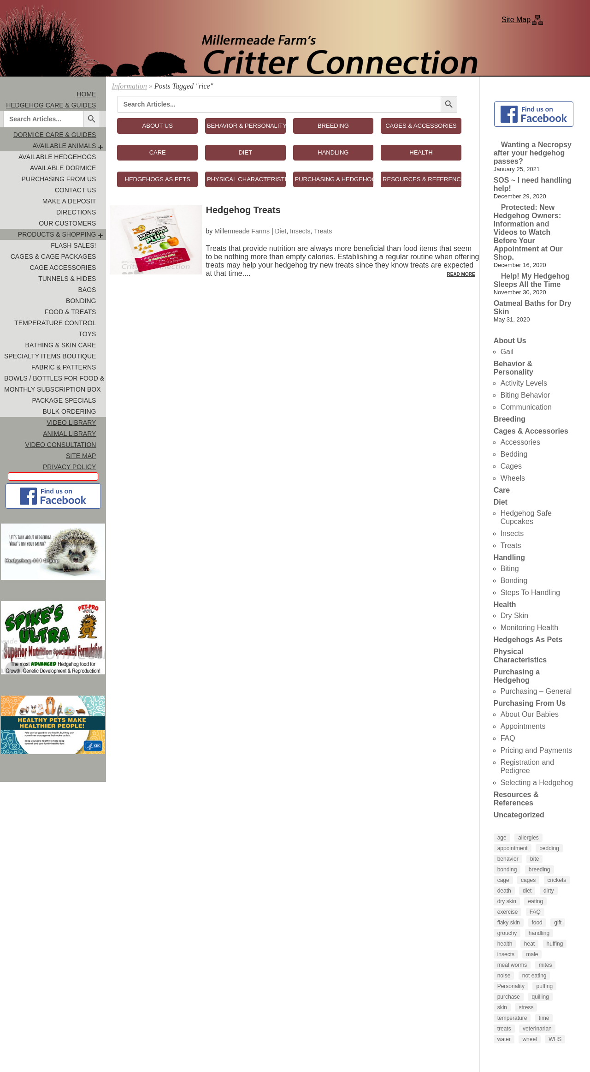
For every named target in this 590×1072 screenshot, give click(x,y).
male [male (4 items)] (532, 954)
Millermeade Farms (242, 231)
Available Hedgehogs (57, 157)
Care (502, 490)
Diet (280, 231)
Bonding (81, 300)
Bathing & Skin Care (60, 345)
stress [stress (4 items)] (526, 1007)
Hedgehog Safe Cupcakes (526, 517)
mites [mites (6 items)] (545, 965)
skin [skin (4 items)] (502, 1007)
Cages (511, 466)
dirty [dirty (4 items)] (548, 890)
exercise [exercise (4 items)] (507, 912)
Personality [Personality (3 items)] (511, 986)
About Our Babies (530, 714)
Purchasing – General (536, 691)
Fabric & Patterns (63, 367)
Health (505, 604)
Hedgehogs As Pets (528, 639)
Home (86, 94)
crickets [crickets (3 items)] (557, 880)
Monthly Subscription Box (52, 389)
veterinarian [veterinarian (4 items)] (537, 1028)
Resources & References (516, 799)
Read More (461, 274)
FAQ (508, 738)
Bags (87, 289)
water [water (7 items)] (504, 1039)
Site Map (516, 20)
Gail (507, 352)
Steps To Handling (530, 592)
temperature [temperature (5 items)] (512, 1018)
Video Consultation (60, 444)
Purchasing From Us (59, 179)
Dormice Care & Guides (54, 134)
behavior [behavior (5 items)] (508, 859)
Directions (76, 212)
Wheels (513, 478)
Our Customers (67, 223)
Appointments (523, 726)
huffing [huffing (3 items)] (555, 944)
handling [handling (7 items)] (539, 933)
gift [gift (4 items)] (557, 922)
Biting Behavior (525, 395)
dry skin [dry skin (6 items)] (506, 901)
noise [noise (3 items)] (504, 975)
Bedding (514, 454)
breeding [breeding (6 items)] (539, 869)
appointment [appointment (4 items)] (512, 848)
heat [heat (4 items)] (529, 944)
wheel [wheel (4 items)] (529, 1039)
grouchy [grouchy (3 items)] (507, 933)
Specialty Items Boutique (50, 356)
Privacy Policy (69, 466)
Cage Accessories (63, 267)
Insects (300, 231)
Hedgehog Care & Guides (51, 105)
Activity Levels (524, 383)
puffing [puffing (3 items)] (544, 986)
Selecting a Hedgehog (537, 782)
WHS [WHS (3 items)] (555, 1039)
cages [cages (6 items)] (528, 880)
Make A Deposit (69, 201)
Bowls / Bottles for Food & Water (55, 378)
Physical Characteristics (520, 656)
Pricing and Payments (536, 750)
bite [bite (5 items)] (534, 859)
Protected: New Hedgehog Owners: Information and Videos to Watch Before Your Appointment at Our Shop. (528, 232)
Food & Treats (70, 312)
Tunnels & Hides (67, 278)
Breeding (509, 419)
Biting (510, 568)
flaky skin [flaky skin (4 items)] (508, 922)
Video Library (71, 422)
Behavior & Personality (513, 368)
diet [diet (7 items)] (527, 890)
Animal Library (69, 433)
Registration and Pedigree (528, 766)
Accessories (520, 442)
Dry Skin (514, 615)
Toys (87, 334)
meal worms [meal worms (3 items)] (512, 965)
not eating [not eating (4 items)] (534, 975)
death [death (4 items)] (504, 890)
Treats (323, 231)
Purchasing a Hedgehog (517, 676)
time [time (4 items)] (544, 1018)
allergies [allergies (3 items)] (528, 837)
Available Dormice (63, 168)
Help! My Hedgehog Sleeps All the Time (532, 280)
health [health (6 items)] (505, 944)
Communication (526, 407)
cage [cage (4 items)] (503, 880)
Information (129, 86)
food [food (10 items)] (536, 922)
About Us (510, 341)
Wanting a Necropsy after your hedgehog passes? (533, 153)
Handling (509, 557)
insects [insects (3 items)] (505, 954)
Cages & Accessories (531, 431)
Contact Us (75, 190)
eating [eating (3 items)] (535, 901)
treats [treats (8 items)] (504, 1028)
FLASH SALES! (73, 245)
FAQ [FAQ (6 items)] (535, 912)
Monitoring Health (529, 627)
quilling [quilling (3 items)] (540, 997)
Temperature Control (55, 323)
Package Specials (64, 400)
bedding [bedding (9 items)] (549, 848)
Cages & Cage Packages (53, 256)
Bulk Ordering (69, 411)
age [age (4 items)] (502, 837)
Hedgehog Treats (243, 210)
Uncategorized (519, 815)
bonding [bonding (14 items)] (507, 869)
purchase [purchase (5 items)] (508, 997)
